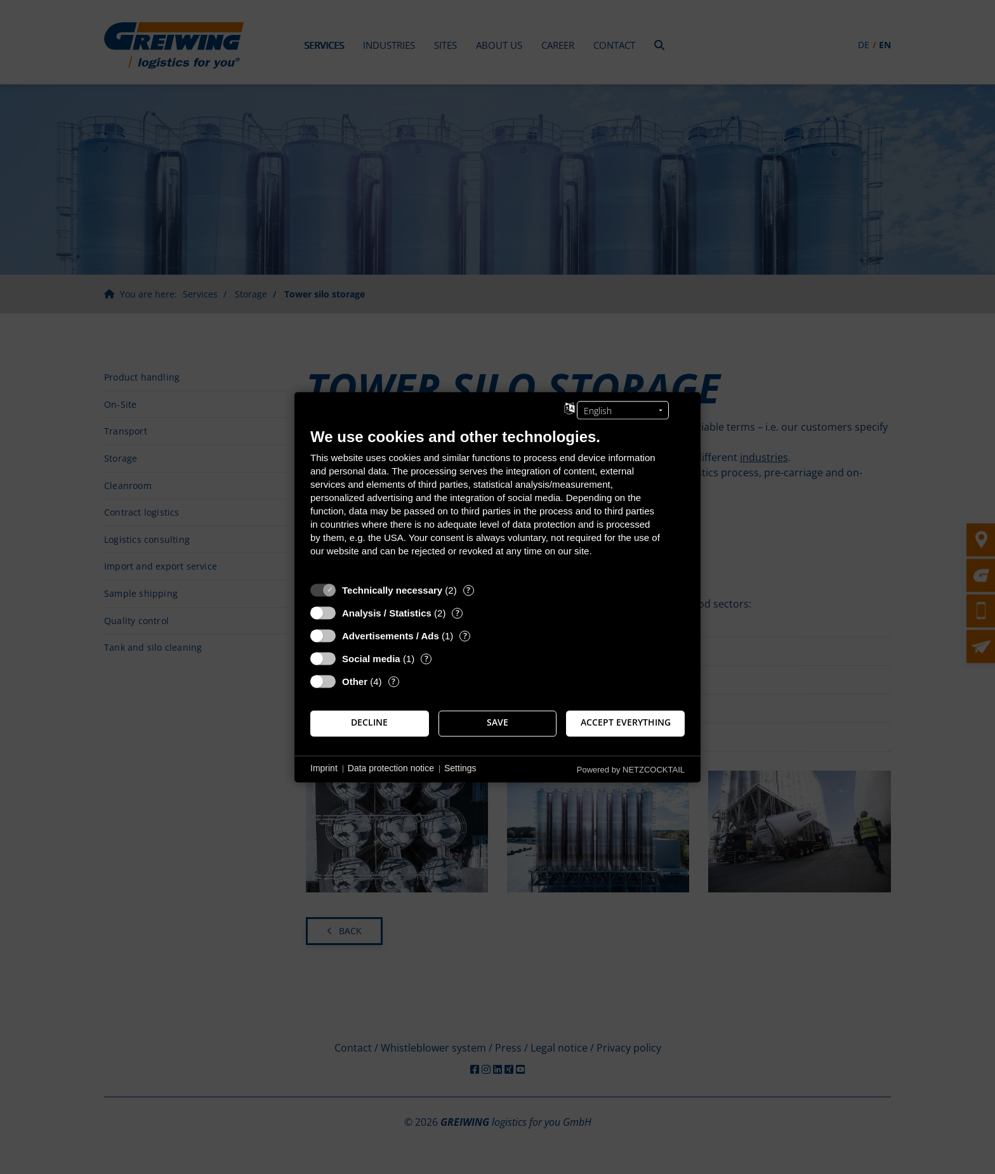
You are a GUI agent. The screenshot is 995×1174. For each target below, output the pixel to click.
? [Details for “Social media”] (426, 658)
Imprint (324, 769)
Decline (369, 723)
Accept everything (626, 723)
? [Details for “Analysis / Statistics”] (457, 613)
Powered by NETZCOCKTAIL (631, 769)
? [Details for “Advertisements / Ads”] (465, 635)
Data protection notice (391, 769)
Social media (371, 658)
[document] (497, 501)
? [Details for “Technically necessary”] (468, 590)
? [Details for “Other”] (393, 681)
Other (354, 681)
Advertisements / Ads (390, 635)
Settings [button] (460, 769)
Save (497, 723)
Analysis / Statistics (387, 613)
